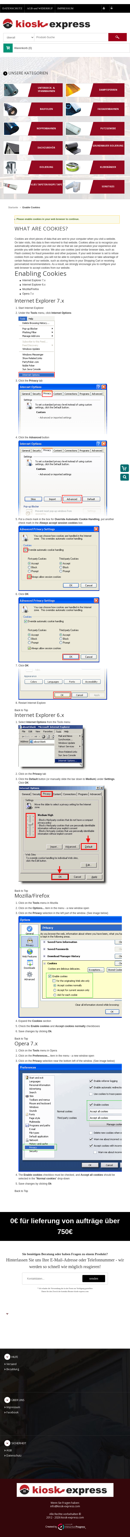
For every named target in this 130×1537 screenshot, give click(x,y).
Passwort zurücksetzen (20, 1341)
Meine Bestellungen (18, 1331)
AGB (9, 1450)
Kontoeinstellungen (18, 1336)
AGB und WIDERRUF (40, 8)
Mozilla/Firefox (30, 289)
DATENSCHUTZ (12, 8)
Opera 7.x (28, 293)
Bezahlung (12, 1369)
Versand (11, 1364)
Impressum (13, 1407)
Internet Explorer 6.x (33, 284)
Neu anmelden (15, 1321)
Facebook (12, 1412)
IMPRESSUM (65, 8)
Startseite (13, 207)
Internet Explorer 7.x (33, 280)
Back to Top (21, 710)
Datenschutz (13, 1455)
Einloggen (12, 1326)
